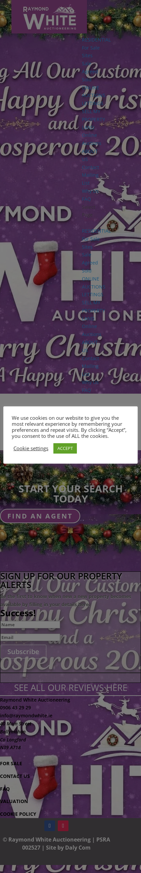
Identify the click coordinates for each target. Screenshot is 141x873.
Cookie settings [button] (30, 448)
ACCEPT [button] (65, 448)
